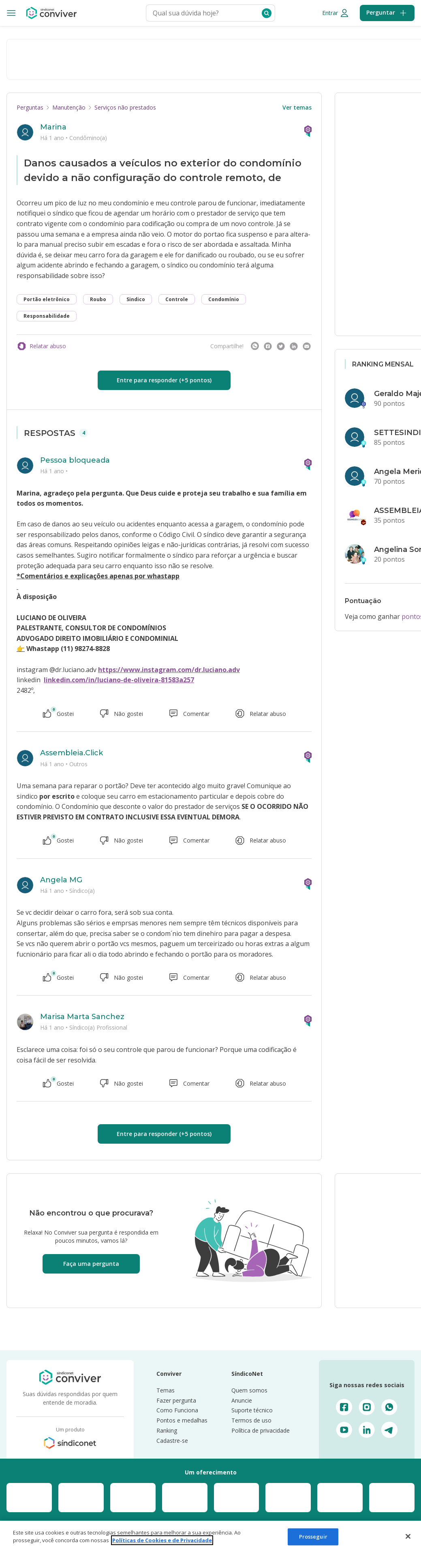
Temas (165, 1390)
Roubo (98, 299)
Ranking (166, 1430)
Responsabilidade (47, 316)
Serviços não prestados (125, 107)
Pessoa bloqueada (75, 460)
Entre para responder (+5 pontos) (164, 380)
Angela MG (61, 879)
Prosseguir (313, 1536)
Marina (53, 127)
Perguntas (30, 107)
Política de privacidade (260, 1430)
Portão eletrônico (47, 299)
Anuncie (241, 1400)
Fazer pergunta (176, 1400)
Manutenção (68, 107)
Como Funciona (177, 1410)
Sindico (135, 299)
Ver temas (297, 107)
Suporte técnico (252, 1410)
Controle (176, 299)
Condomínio (223, 299)
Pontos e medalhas (181, 1420)
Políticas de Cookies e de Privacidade (162, 1540)
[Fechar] (408, 1536)
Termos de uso (251, 1420)
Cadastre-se (172, 1440)
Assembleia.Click (71, 752)
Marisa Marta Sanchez (82, 1016)
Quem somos (249, 1390)
